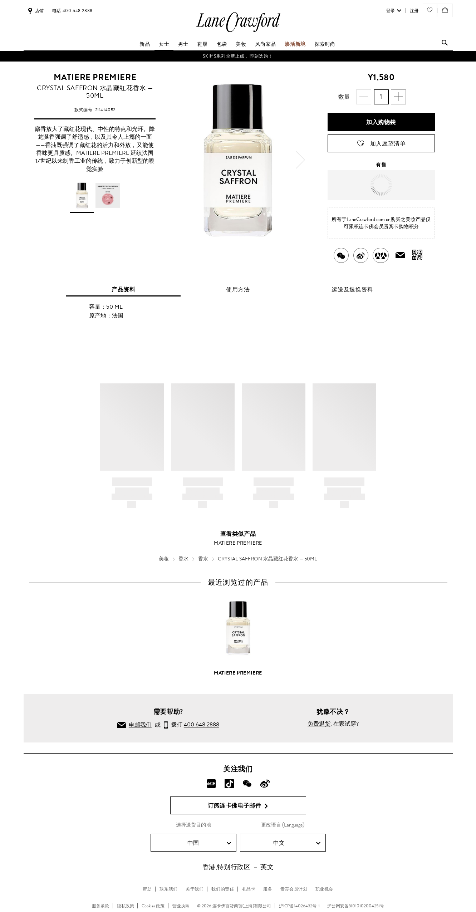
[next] (300, 160)
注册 (414, 11)
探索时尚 (325, 44)
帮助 (147, 889)
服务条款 (100, 906)
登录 (394, 10)
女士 (164, 44)
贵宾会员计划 (294, 889)
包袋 (222, 44)
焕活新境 (295, 44)
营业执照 (181, 906)
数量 (344, 97)
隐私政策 (125, 906)
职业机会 (324, 889)
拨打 (191, 725)
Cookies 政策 (153, 906)
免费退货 (319, 724)
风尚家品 (265, 44)
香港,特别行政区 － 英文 (238, 867)
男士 (183, 44)
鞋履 (202, 44)
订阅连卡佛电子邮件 (238, 805)
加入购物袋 (381, 122)
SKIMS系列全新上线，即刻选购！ (238, 56)
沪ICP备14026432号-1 (299, 906)
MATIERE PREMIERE (95, 77)
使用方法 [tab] (238, 289)
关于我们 (194, 889)
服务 (267, 889)
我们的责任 (222, 889)
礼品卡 (249, 889)
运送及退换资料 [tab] (352, 289)
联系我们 (168, 889)
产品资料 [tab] (123, 289)
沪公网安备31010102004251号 (355, 906)
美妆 (241, 44)
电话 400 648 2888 (72, 11)
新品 (144, 44)
